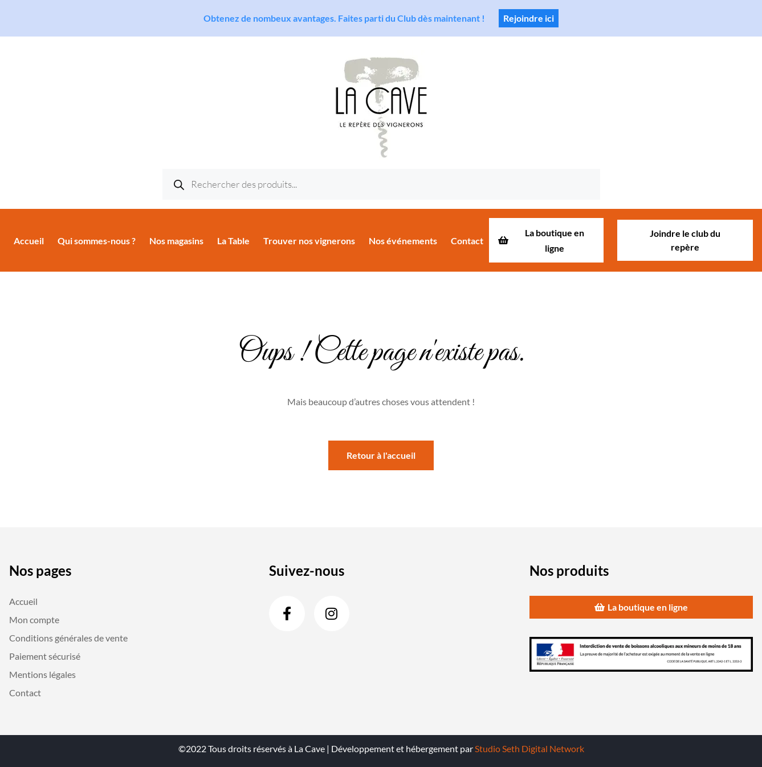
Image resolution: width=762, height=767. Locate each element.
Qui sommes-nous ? (97, 240)
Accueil (29, 240)
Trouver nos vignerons (309, 240)
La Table (233, 240)
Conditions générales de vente (68, 637)
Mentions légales (42, 674)
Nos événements (403, 240)
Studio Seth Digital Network (529, 748)
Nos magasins (176, 240)
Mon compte (34, 619)
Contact (467, 240)
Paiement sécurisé (44, 656)
